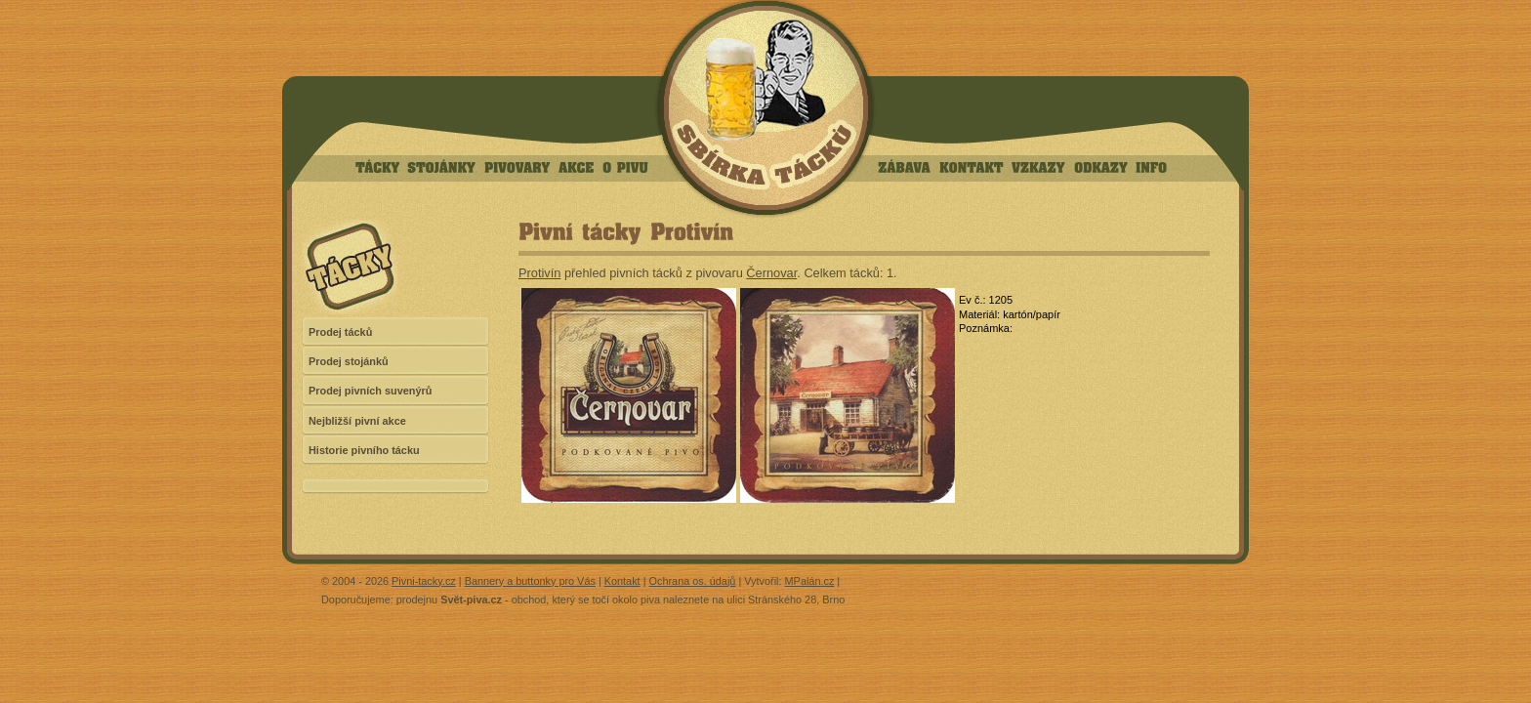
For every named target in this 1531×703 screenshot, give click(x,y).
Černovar (771, 273)
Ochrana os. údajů (692, 581)
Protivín (539, 273)
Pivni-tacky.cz (424, 581)
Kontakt (622, 581)
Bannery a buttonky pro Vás (530, 581)
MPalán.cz (810, 581)
